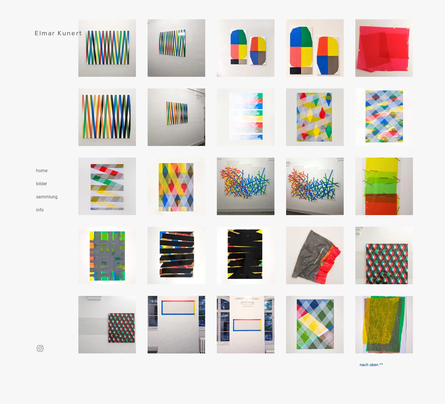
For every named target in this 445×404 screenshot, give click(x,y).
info (40, 210)
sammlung (47, 196)
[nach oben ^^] (371, 365)
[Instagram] (40, 348)
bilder (41, 183)
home (41, 170)
